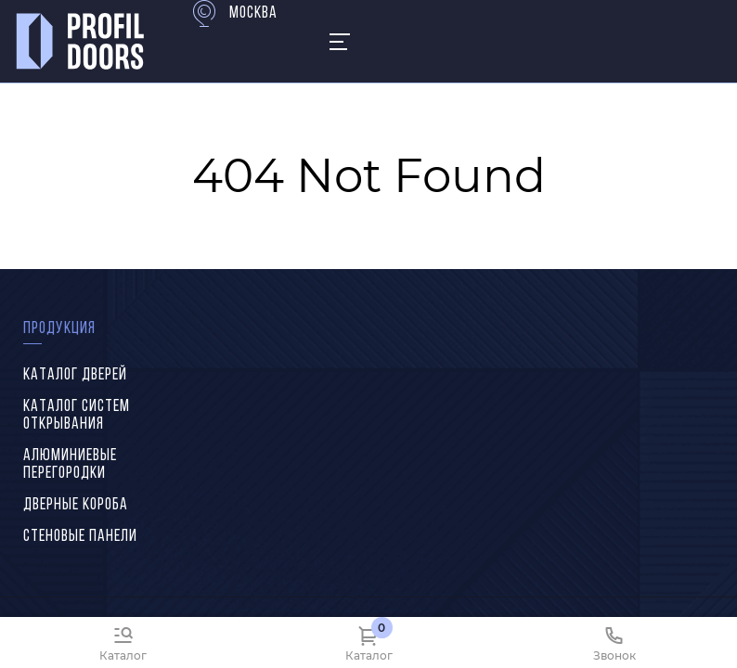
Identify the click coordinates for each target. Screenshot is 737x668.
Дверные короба (75, 505)
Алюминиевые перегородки (70, 464)
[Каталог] (123, 642)
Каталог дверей (75, 375)
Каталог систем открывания (76, 415)
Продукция (59, 329)
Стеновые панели (80, 537)
